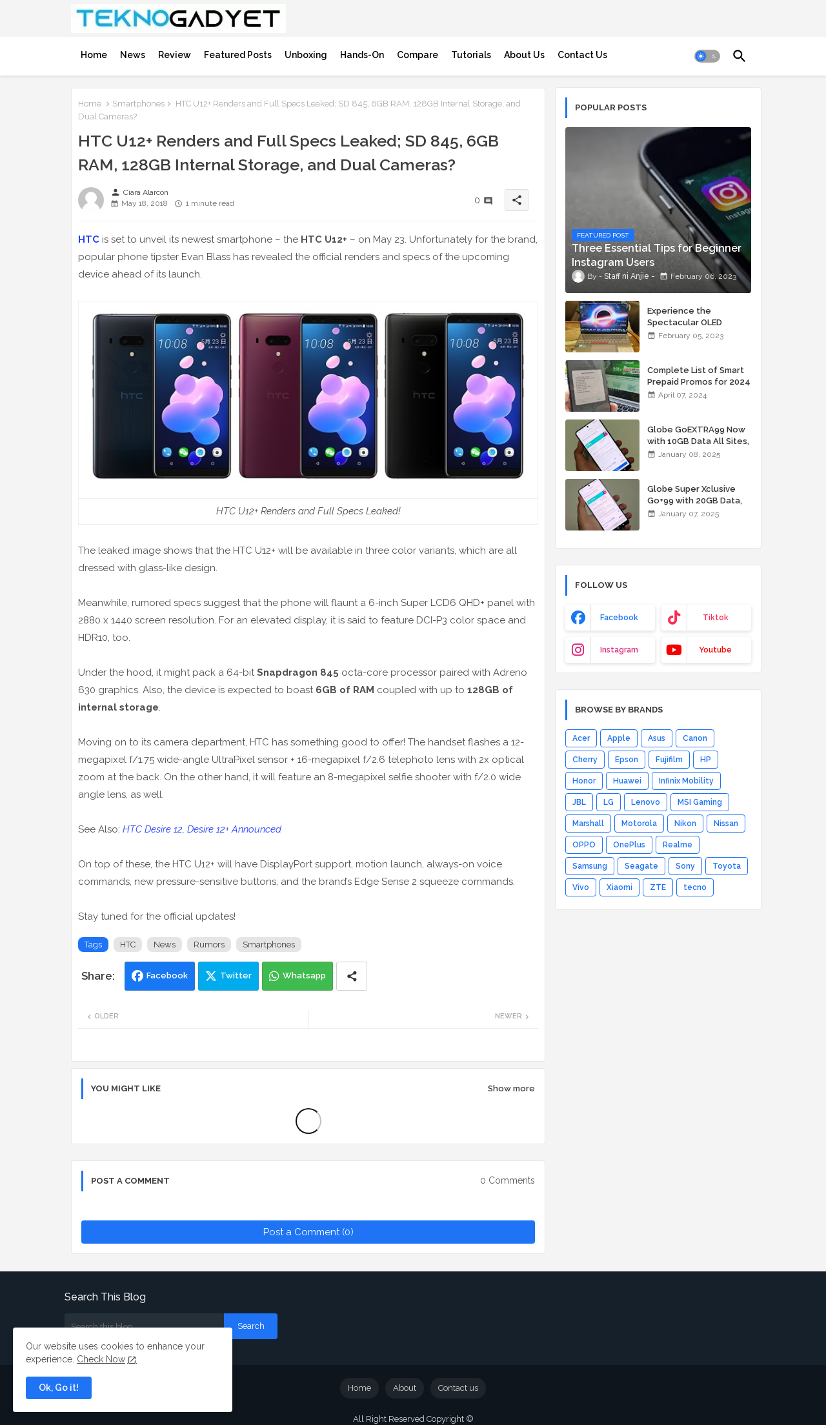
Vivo (580, 887)
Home (94, 55)
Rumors (209, 944)
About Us (524, 55)
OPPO (584, 844)
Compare (417, 55)
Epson (626, 759)
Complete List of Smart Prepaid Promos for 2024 (698, 376)
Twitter (236, 975)
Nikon (685, 823)
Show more (511, 1088)
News (132, 55)
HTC (88, 239)
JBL (579, 802)
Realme (677, 844)
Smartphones (138, 103)
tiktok (716, 617)
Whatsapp (304, 975)
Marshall (588, 823)
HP (705, 759)
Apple (618, 738)
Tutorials (471, 55)
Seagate (641, 866)
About (404, 1388)
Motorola (639, 823)
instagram (619, 649)
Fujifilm (669, 759)
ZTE (658, 887)
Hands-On (362, 55)
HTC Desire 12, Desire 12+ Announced (202, 829)
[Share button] (351, 976)
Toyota (726, 866)
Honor (584, 780)
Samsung (589, 866)
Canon (695, 738)
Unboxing (306, 55)
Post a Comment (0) (308, 1232)
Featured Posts (238, 55)
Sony (685, 866)
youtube (715, 649)
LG (608, 802)
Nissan (726, 823)
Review (174, 55)
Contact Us (582, 55)
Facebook (167, 975)
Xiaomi (619, 887)
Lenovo (645, 802)
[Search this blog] (144, 1326)
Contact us (458, 1388)
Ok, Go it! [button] (59, 1387)
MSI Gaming (700, 802)
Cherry (585, 759)
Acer (581, 738)
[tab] (94, 55)
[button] (707, 56)
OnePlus (629, 844)
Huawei (627, 780)
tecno (695, 887)
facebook (619, 617)
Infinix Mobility (686, 780)
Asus (656, 738)
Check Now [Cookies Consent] (101, 1359)
